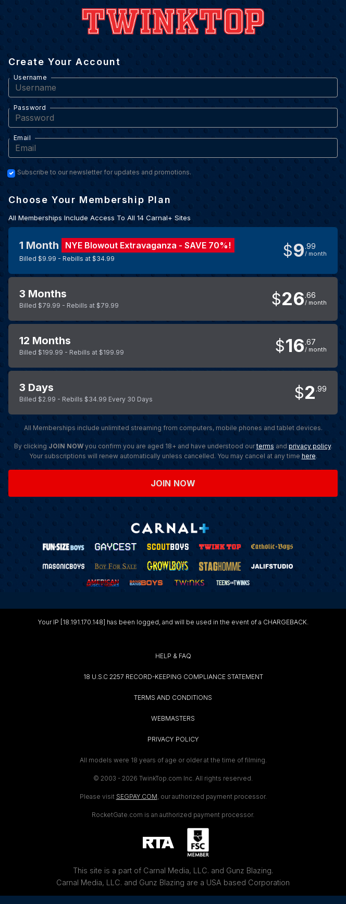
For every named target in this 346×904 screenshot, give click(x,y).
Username (30, 77)
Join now (173, 483)
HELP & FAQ (173, 656)
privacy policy (310, 446)
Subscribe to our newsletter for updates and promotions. (104, 172)
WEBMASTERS (173, 718)
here (309, 456)
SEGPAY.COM (136, 796)
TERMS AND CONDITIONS (173, 697)
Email (22, 138)
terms (265, 446)
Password (30, 107)
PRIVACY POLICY (173, 739)
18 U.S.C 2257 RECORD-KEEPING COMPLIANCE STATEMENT (173, 677)
